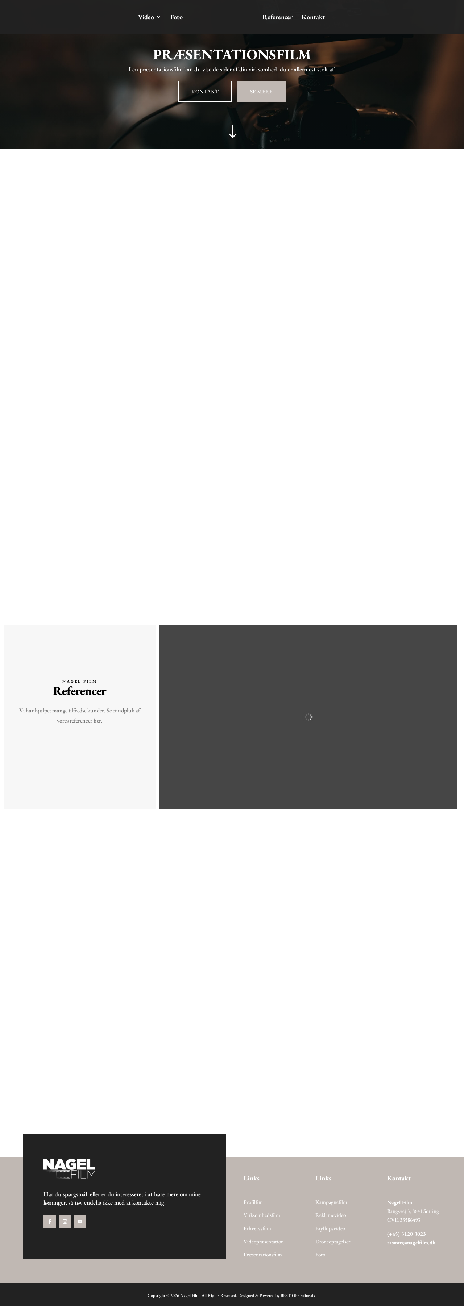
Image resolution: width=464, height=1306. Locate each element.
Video (147, 17)
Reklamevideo (330, 1214)
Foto (177, 17)
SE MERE (261, 91)
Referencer (277, 17)
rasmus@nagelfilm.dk (411, 1242)
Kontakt (312, 17)
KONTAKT (205, 91)
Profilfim (253, 1201)
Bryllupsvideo (330, 1228)
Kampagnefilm (331, 1201)
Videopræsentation (264, 1241)
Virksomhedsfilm (262, 1214)
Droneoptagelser (332, 1241)
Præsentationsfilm (263, 1254)
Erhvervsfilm (257, 1228)
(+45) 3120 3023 (406, 1233)
